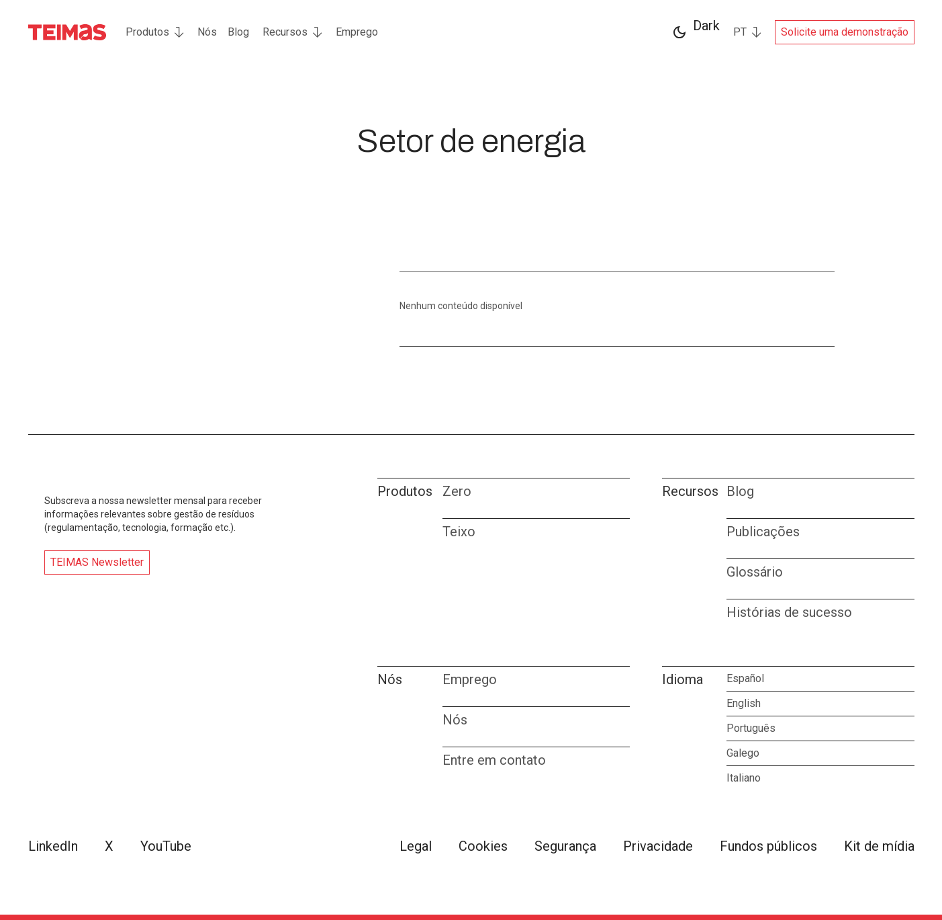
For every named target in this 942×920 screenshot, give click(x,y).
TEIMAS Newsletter (97, 562)
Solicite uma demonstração (844, 32)
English (743, 703)
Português (750, 728)
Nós (207, 32)
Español (745, 678)
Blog (238, 32)
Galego (742, 753)
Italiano (743, 777)
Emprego (357, 32)
